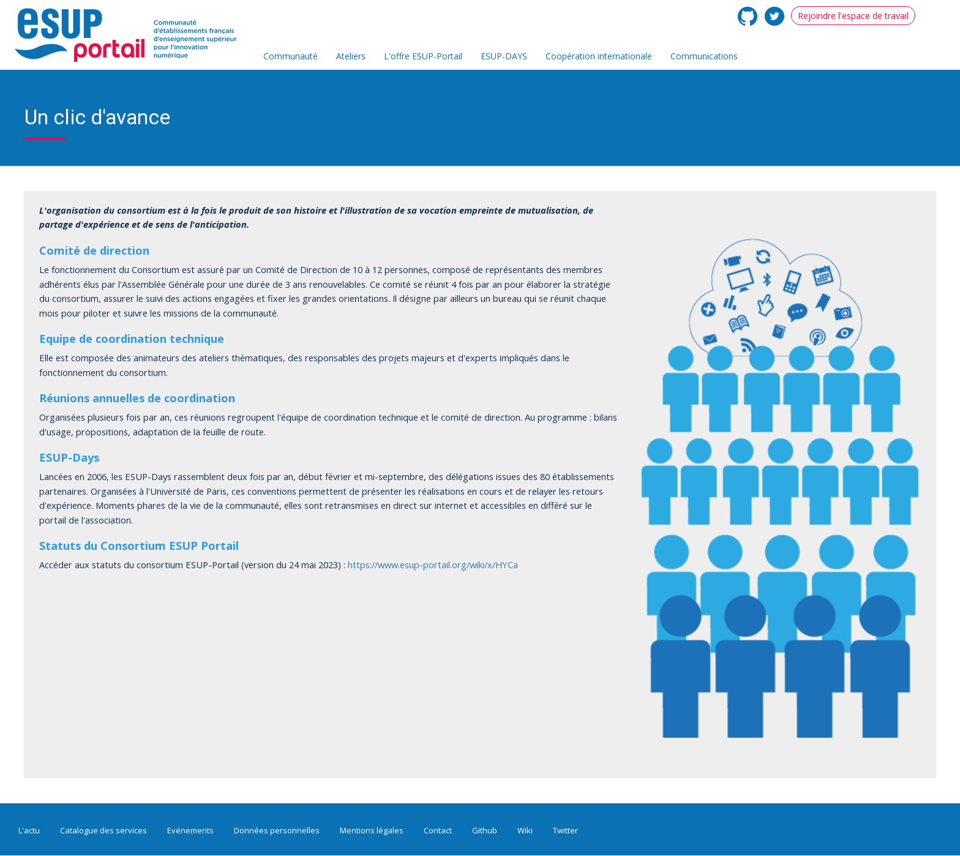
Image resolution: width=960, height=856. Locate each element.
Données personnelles (277, 830)
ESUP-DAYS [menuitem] (504, 56)
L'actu (29, 830)
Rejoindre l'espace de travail (853, 15)
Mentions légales (371, 830)
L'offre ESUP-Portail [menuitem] (423, 56)
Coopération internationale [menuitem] (599, 56)
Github (484, 830)
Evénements (190, 830)
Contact (438, 830)
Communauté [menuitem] (290, 56)
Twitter (565, 830)
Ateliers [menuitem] (351, 56)
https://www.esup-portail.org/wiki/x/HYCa (433, 564)
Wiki (525, 830)
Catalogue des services (103, 830)
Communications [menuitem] (704, 56)
